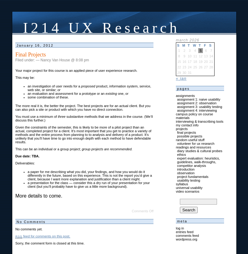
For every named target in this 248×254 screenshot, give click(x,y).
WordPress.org (186, 239)
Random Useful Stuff (190, 140)
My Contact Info (187, 125)
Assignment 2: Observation (196, 103)
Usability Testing (188, 180)
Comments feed (187, 235)
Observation (186, 173)
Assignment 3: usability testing (199, 107)
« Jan (181, 78)
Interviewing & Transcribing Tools (199, 121)
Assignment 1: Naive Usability (198, 99)
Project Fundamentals (192, 177)
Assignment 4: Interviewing (197, 110)
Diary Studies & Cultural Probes (199, 151)
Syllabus (182, 184)
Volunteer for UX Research (196, 143)
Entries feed (184, 232)
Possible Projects (189, 136)
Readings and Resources (193, 147)
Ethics (181, 154)
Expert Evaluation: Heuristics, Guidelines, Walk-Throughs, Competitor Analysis (198, 161)
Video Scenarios (187, 191)
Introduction (186, 169)
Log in (180, 228)
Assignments (185, 96)
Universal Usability (189, 188)
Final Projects (30, 55)
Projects (182, 129)
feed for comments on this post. (42, 236)
